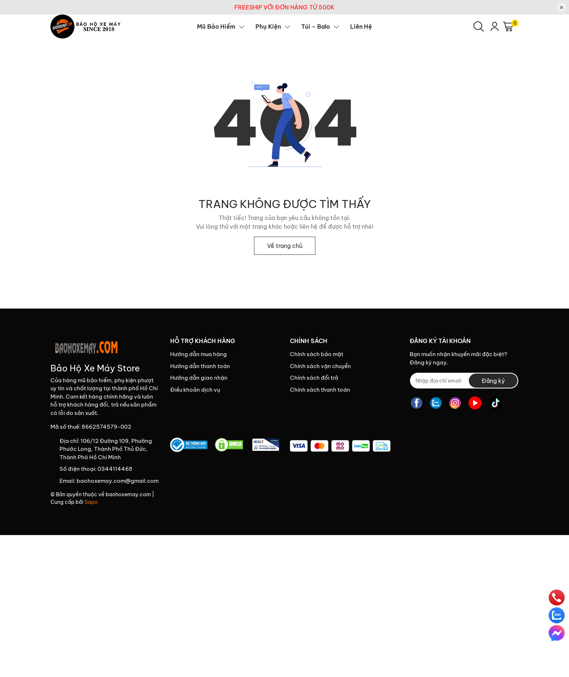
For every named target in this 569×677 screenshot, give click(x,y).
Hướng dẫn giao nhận (199, 377)
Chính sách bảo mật (316, 354)
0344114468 (115, 468)
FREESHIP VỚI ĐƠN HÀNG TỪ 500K (284, 7)
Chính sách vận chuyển (320, 366)
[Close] (561, 7)
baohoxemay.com (128, 494)
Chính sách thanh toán (320, 389)
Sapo (91, 502)
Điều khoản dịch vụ (195, 389)
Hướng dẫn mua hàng (198, 354)
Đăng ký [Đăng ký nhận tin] (493, 380)
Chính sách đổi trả (314, 377)
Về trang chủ (284, 245)
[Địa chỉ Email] (464, 380)
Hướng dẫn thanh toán (200, 366)
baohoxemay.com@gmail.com (118, 480)
